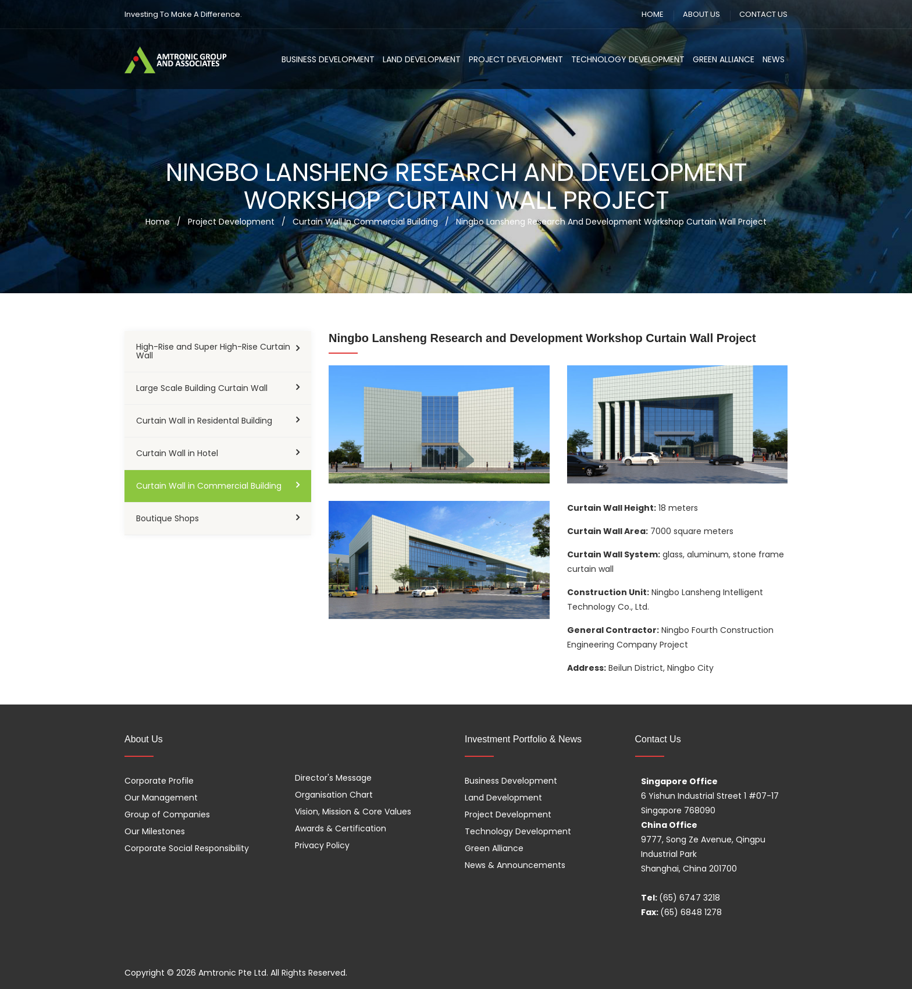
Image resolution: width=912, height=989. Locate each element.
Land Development (422, 59)
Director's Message (333, 778)
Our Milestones (154, 831)
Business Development (328, 59)
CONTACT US (763, 14)
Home (157, 221)
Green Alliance (723, 59)
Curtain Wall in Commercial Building (209, 486)
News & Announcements (515, 865)
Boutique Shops (167, 518)
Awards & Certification (340, 828)
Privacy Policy (322, 845)
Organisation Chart (334, 795)
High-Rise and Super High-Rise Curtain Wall (213, 351)
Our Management (161, 797)
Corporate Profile (159, 781)
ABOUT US (701, 14)
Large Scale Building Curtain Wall (202, 388)
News (774, 59)
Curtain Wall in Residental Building (204, 420)
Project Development (516, 59)
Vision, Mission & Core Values (353, 811)
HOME (653, 14)
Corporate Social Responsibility (186, 848)
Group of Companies (167, 814)
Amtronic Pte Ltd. (233, 973)
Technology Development (628, 59)
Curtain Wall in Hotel (177, 453)
